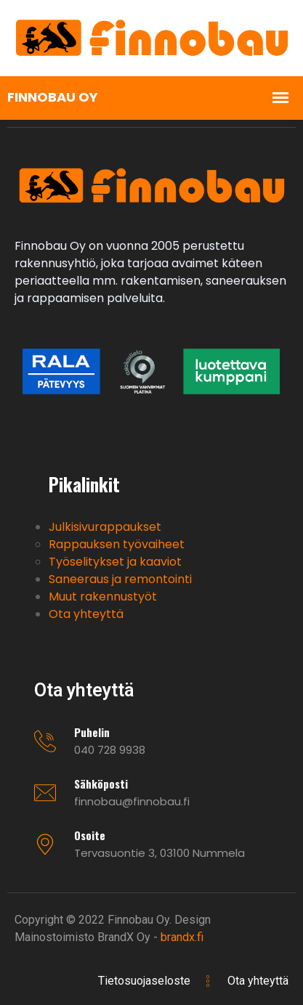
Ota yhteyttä (86, 614)
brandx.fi (182, 937)
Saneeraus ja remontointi (120, 579)
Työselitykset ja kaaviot (115, 561)
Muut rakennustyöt (103, 596)
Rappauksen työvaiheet (117, 544)
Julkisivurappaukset (105, 526)
